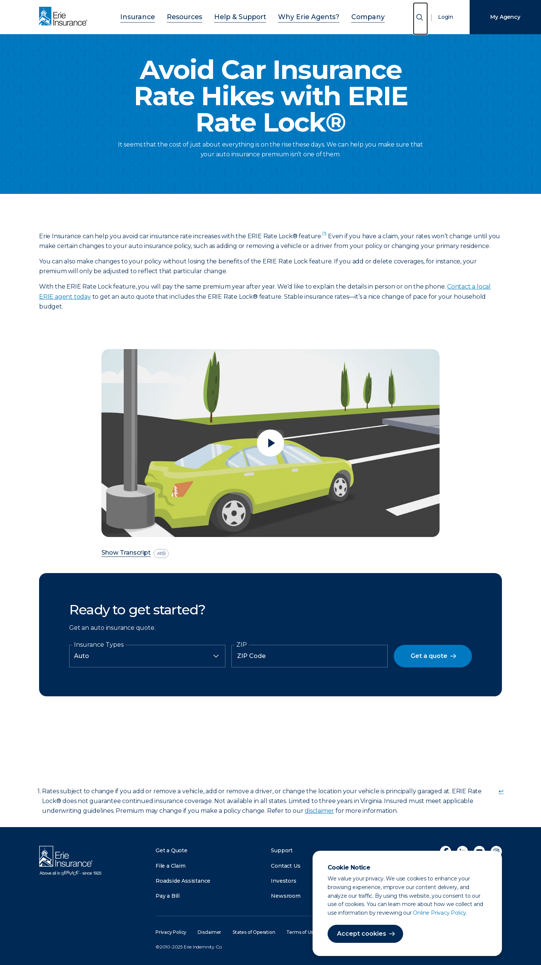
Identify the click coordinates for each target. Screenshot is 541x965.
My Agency (505, 17)
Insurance (155, 16)
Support (282, 850)
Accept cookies (361, 933)
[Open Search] (420, 18)
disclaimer (319, 810)
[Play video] (270, 443)
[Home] (65, 17)
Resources (195, 16)
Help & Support (243, 16)
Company (350, 16)
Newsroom (285, 895)
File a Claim (171, 865)
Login (445, 17)
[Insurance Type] (147, 656)
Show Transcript (126, 553)
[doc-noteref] (324, 236)
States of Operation (254, 932)
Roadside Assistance (183, 880)
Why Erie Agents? (300, 16)
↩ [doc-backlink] (501, 791)
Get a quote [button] (429, 655)
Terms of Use (301, 932)
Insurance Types (99, 645)
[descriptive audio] (161, 553)
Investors (283, 880)
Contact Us (285, 865)
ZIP (241, 645)
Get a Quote (171, 850)
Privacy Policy (171, 932)
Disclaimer (209, 932)
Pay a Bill (168, 895)
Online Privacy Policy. (440, 912)
